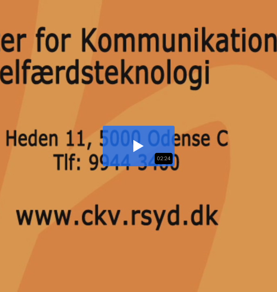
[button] (139, 146)
